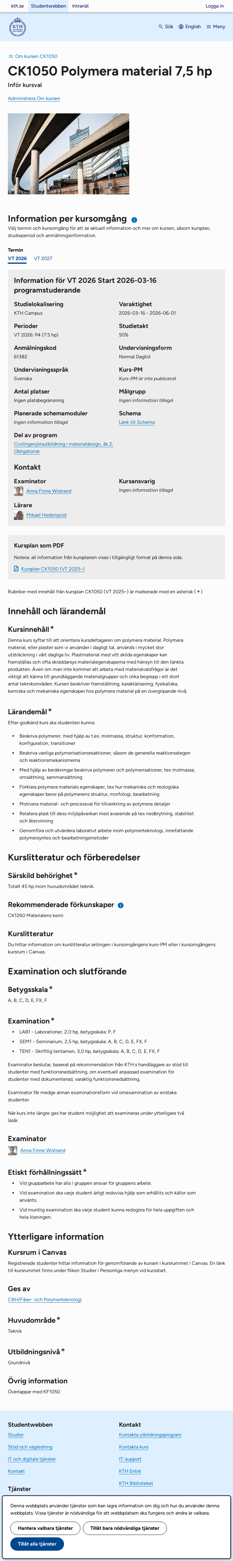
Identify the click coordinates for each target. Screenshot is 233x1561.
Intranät (80, 6)
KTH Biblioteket (136, 1483)
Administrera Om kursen (34, 98)
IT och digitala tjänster (32, 1459)
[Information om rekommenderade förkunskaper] (121, 905)
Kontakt (16, 1471)
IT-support (130, 1459)
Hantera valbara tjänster (45, 1528)
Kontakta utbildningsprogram (150, 1435)
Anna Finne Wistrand (48, 491)
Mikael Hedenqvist (46, 515)
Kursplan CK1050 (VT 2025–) (53, 569)
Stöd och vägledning (30, 1447)
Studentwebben (48, 6)
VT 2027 (43, 258)
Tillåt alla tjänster (37, 1544)
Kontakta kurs (133, 1447)
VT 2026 (17, 258)
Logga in (215, 6)
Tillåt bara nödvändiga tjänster (124, 1528)
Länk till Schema (137, 422)
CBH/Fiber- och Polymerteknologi (45, 1299)
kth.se (17, 6)
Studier (16, 1435)
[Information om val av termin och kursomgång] (134, 220)
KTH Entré (130, 1471)
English (193, 26)
